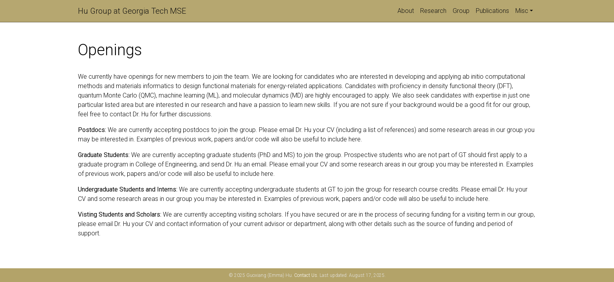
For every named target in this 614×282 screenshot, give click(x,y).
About (405, 10)
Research (433, 10)
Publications (492, 10)
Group (461, 10)
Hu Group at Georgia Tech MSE (132, 11)
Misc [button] (521, 10)
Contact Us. (306, 275)
